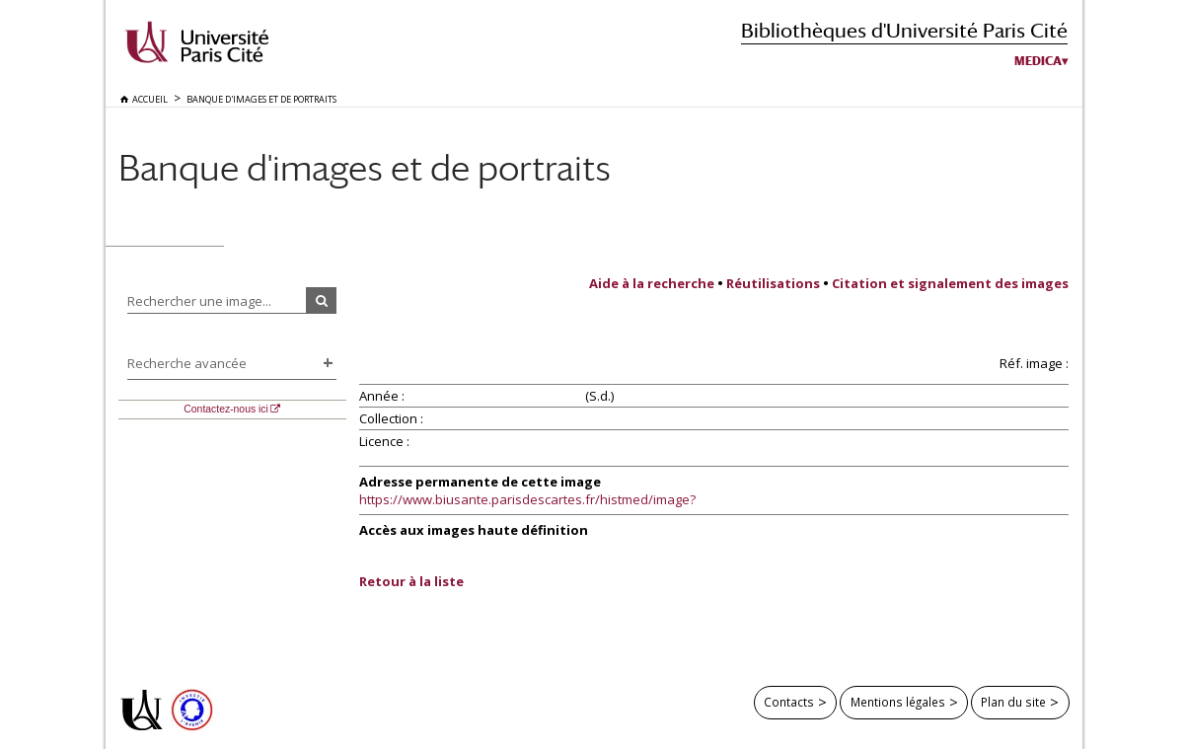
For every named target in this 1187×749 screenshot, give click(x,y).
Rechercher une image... (199, 301)
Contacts (789, 702)
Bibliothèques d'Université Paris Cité (904, 30)
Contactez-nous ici (225, 409)
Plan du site (1013, 702)
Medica (1038, 61)
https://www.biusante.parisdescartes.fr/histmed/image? (527, 499)
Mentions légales (898, 702)
